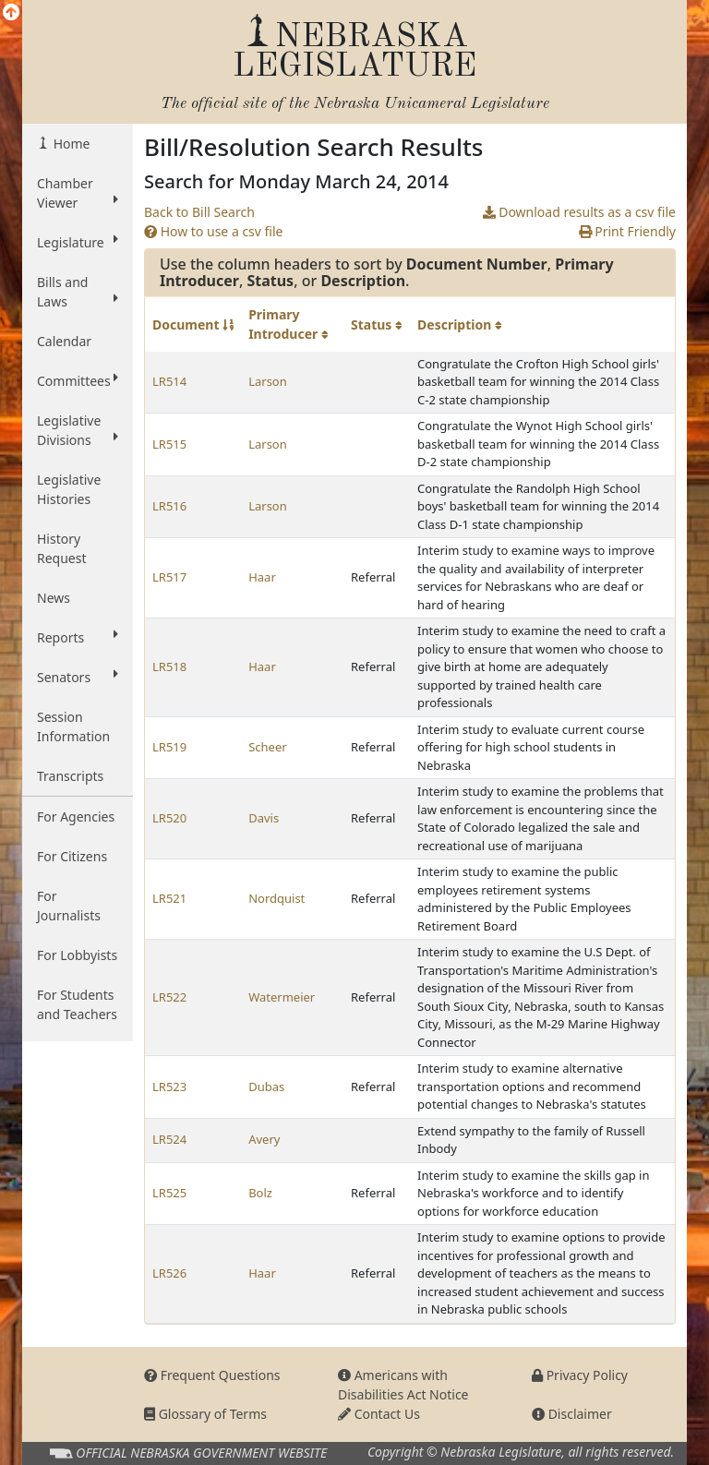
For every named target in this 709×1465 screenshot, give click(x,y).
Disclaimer (572, 1414)
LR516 (169, 506)
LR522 (169, 997)
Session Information (73, 726)
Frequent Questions (212, 1375)
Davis (263, 818)
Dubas (266, 1086)
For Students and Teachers (77, 1004)
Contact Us (379, 1414)
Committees (77, 380)
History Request (62, 548)
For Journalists (69, 905)
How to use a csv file (213, 231)
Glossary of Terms (205, 1414)
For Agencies (75, 816)
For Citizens (72, 856)
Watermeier (281, 997)
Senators (77, 676)
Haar (262, 577)
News (53, 597)
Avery (264, 1139)
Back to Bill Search (199, 212)
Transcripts (70, 776)
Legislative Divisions (77, 430)
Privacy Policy (580, 1375)
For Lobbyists (77, 955)
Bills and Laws (77, 291)
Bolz (260, 1192)
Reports (77, 637)
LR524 (169, 1139)
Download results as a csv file (579, 212)
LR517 (169, 577)
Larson (267, 381)
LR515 (169, 444)
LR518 (169, 666)
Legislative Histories (69, 489)
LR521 (169, 898)
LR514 (169, 381)
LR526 (169, 1273)
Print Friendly (627, 231)
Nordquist (276, 898)
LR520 (169, 818)
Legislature (77, 242)
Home (70, 143)
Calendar (64, 341)
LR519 (169, 747)
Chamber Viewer (77, 192)
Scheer (267, 747)
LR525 (169, 1192)
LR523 (169, 1086)
